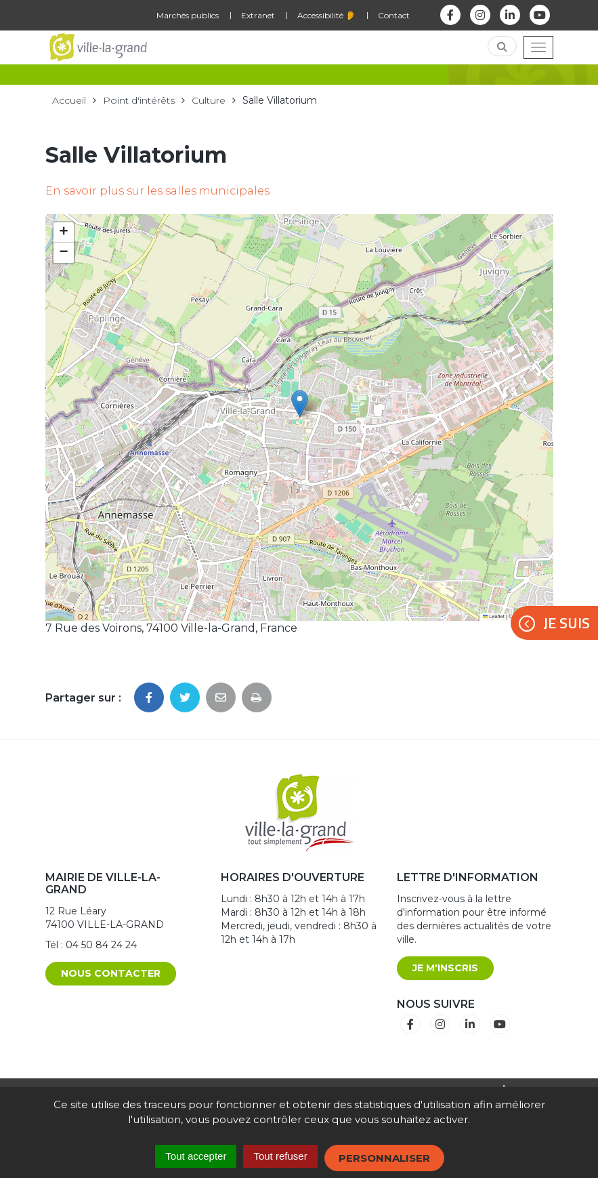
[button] (299, 404)
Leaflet (494, 616)
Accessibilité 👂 (326, 15)
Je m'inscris (445, 968)
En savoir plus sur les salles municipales (157, 190)
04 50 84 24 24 (101, 945)
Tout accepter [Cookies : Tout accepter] (195, 1156)
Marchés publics (187, 15)
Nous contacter (111, 973)
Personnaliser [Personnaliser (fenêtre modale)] (384, 1158)
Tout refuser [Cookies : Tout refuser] (280, 1156)
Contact (394, 15)
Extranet (258, 15)
